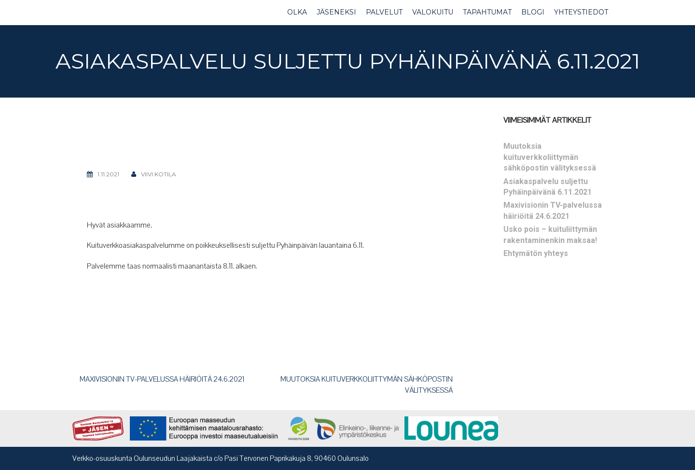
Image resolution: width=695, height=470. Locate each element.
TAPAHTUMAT (487, 12)
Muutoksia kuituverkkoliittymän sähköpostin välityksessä (549, 157)
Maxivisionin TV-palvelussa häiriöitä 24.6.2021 (162, 379)
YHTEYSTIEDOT (581, 12)
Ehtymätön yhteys (535, 253)
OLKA (297, 12)
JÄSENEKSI (336, 12)
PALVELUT (384, 12)
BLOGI (532, 12)
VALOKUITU (432, 12)
